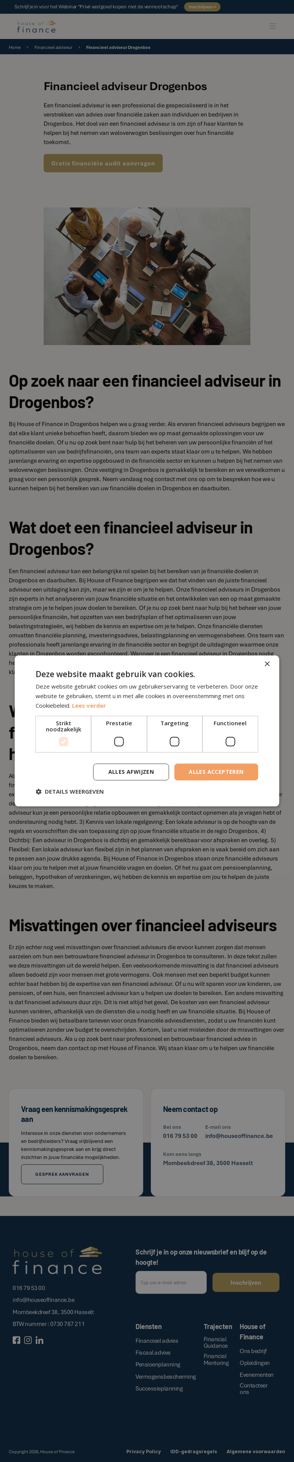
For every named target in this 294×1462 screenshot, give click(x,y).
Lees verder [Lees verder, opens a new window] (89, 705)
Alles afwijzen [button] (131, 771)
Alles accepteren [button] (216, 771)
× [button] (267, 664)
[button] (70, 791)
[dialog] (147, 731)
